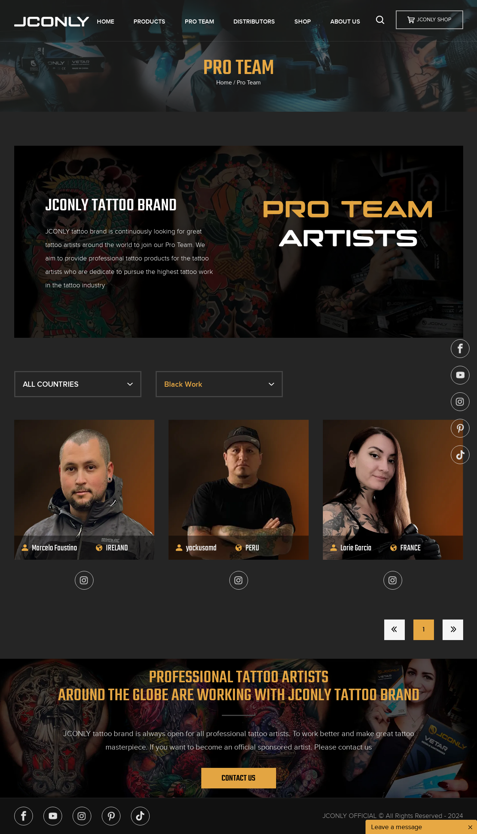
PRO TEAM (199, 21)
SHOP (302, 21)
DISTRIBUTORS (254, 21)
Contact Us (238, 777)
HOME (105, 21)
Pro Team (249, 83)
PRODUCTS (149, 21)
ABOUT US (345, 21)
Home (224, 83)
